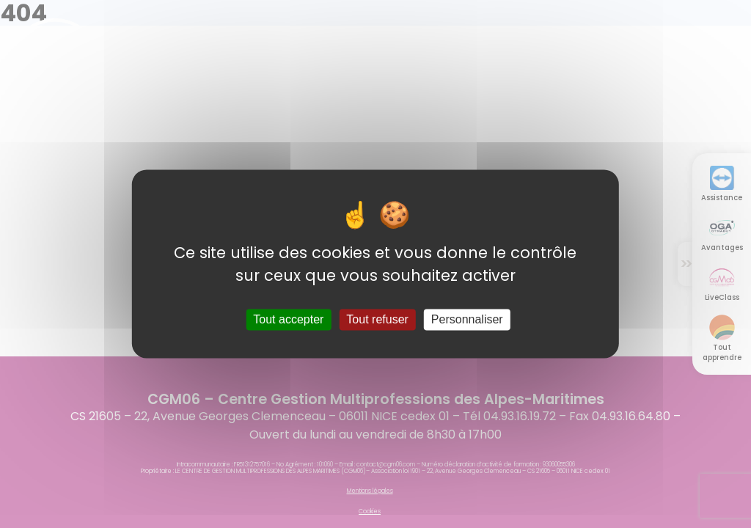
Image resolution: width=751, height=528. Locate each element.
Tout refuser (377, 319)
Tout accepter (288, 319)
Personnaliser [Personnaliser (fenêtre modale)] (467, 319)
